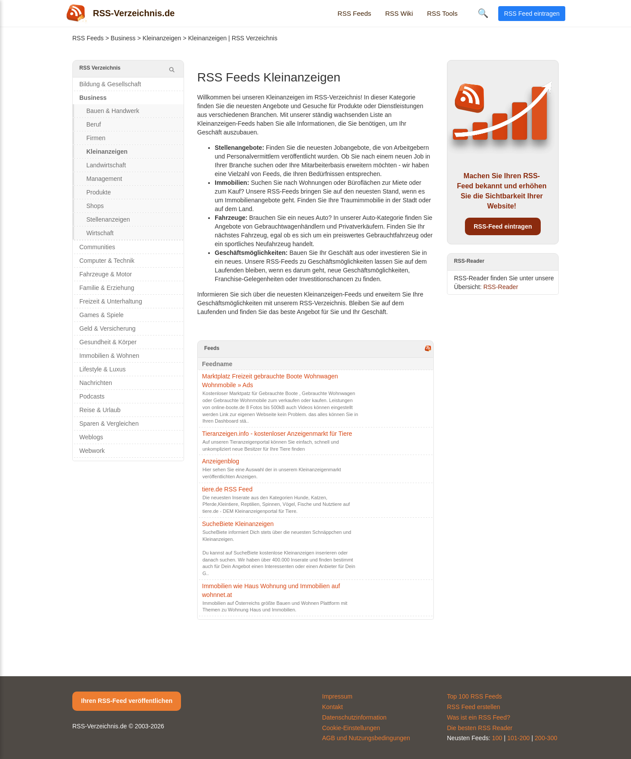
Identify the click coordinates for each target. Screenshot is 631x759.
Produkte (98, 192)
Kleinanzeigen (161, 38)
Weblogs (91, 437)
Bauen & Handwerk (112, 110)
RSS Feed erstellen (473, 706)
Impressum (337, 696)
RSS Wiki (399, 13)
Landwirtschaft (106, 165)
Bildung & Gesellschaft (110, 84)
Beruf (93, 124)
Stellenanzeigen (108, 219)
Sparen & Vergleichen (108, 423)
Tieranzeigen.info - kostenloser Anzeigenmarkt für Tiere (277, 433)
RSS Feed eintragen (532, 13)
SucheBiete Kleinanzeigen (237, 523)
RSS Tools (442, 13)
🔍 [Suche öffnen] (483, 13)
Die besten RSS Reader (479, 727)
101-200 (518, 737)
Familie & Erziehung (106, 287)
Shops (95, 205)
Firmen (96, 137)
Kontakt (332, 706)
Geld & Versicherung (107, 328)
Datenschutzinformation (354, 717)
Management (104, 178)
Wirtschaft (99, 233)
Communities (97, 247)
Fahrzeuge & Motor (105, 274)
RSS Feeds (354, 13)
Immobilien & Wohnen (109, 355)
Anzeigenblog (220, 461)
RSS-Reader (500, 286)
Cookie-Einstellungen (351, 727)
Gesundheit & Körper (108, 342)
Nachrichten (95, 382)
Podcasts (92, 396)
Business (123, 38)
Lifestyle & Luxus (102, 369)
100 (497, 737)
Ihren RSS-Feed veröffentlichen (126, 700)
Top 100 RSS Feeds (474, 696)
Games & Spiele (101, 314)
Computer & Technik (107, 260)
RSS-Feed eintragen (503, 226)
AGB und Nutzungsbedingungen (366, 737)
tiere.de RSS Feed (227, 489)
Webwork (92, 450)
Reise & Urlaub (100, 409)
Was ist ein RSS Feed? (478, 717)
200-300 (546, 737)
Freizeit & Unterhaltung (110, 301)
